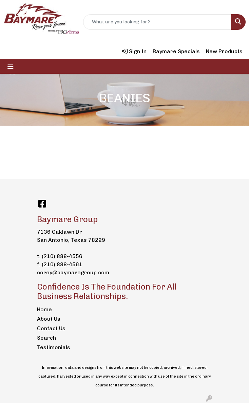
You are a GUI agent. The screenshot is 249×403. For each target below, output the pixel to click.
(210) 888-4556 (62, 256)
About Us (48, 319)
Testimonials (53, 347)
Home (44, 309)
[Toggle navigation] (10, 66)
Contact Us (51, 328)
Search (46, 338)
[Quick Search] (157, 22)
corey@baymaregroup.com (73, 272)
